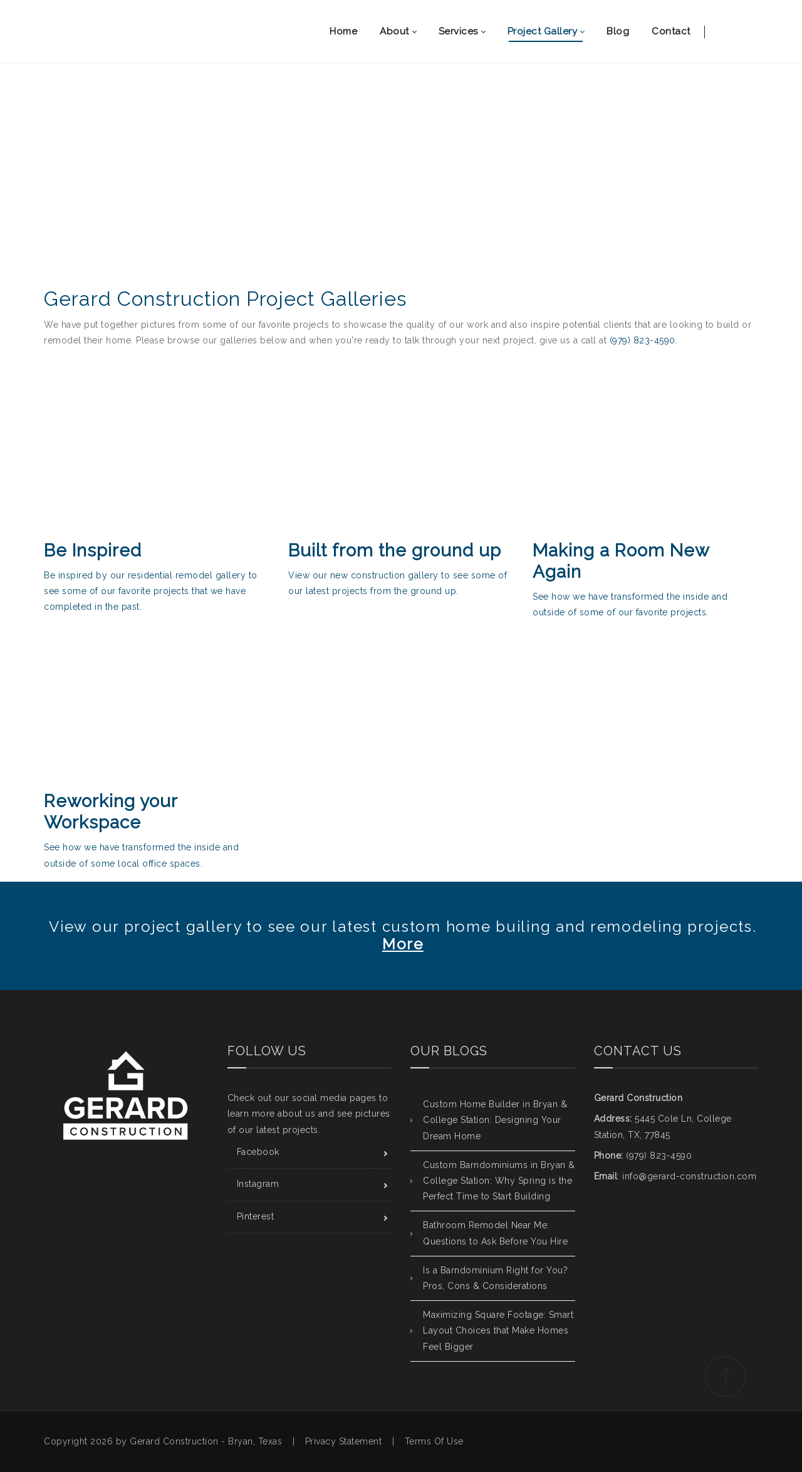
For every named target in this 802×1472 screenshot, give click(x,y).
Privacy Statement (343, 1441)
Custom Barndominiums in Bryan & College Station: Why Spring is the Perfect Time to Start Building (499, 1180)
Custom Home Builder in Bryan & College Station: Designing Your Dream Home (495, 1120)
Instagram (258, 1184)
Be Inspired (93, 550)
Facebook (258, 1152)
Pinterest (255, 1216)
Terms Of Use (434, 1441)
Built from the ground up (394, 550)
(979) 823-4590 (642, 340)
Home (363, 207)
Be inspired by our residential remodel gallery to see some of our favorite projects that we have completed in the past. (151, 591)
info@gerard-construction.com (689, 1176)
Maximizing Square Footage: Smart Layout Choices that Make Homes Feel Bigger (498, 1330)
